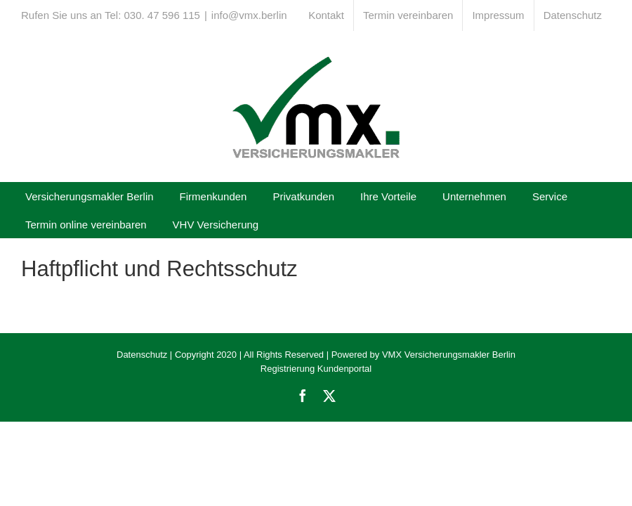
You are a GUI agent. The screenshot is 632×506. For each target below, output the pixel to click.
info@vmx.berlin (249, 15)
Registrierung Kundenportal (316, 368)
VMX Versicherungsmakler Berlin (448, 354)
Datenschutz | (144, 354)
